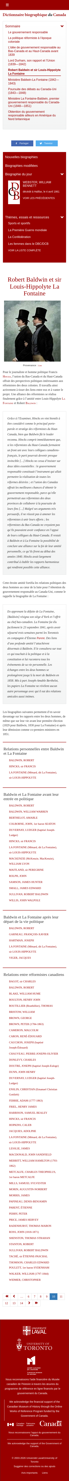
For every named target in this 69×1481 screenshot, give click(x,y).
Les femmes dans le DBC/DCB (28, 243)
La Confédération (19, 237)
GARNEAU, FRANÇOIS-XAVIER (29, 934)
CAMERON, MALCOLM (23, 1030)
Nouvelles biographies (21, 157)
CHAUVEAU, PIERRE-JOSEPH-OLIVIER (33, 1053)
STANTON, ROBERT (21, 1244)
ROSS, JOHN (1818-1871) (24, 1231)
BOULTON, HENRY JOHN (24, 999)
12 (6, 1303)
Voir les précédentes (39, 198)
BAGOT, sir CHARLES (22, 981)
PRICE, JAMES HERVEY (24, 1219)
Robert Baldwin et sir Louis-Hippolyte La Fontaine (34, 71)
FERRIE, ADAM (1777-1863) (26, 1100)
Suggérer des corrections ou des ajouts (34, 1466)
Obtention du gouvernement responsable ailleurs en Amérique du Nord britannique (32, 115)
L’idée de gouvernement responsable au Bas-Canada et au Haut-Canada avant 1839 (34, 51)
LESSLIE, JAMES (19, 1148)
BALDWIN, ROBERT (21, 760)
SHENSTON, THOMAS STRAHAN (29, 1238)
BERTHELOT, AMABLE (23, 817)
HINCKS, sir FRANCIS (22, 766)
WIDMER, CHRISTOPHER (25, 1279)
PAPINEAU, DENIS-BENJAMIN (28, 1201)
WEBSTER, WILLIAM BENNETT (37, 184)
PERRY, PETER (18, 1213)
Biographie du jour (18, 174)
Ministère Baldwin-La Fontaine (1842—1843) (33, 81)
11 (61, 1296)
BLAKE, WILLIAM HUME (25, 993)
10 (53, 1296)
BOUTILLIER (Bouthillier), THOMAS (31, 1005)
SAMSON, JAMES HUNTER (26, 882)
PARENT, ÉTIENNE (20, 1207)
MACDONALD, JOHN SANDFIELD (30, 1154)
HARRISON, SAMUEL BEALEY (28, 1112)
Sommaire (12, 26)
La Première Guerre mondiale (27, 230)
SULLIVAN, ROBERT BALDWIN (28, 894)
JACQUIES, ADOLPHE (22, 1131)
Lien (40, 366)
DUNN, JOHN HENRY (22, 1071)
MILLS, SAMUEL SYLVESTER (27, 1183)
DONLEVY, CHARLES (22, 1059)
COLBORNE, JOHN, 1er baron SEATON (32, 823)
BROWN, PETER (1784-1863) (26, 1024)
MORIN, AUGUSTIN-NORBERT (28, 1189)
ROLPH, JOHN (17, 875)
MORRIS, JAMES (19, 1195)
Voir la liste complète (24, 250)
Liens (45, 1472)
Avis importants (29, 1472)
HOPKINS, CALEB (20, 1124)
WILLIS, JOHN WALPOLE (24, 900)
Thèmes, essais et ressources (27, 217)
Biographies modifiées (21, 166)
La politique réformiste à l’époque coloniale (30, 39)
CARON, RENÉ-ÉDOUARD (25, 1036)
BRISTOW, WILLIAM (22, 1011)
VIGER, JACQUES (20, 957)
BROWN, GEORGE (20, 1018)
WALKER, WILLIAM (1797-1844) (29, 1273)
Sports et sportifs (19, 223)
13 (14, 1303)
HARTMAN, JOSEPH (21, 940)
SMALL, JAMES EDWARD (25, 888)
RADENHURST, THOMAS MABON (30, 1225)
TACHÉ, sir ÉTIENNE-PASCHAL (28, 1256)
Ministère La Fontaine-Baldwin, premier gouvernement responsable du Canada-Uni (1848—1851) (34, 102)
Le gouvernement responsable (28, 32)
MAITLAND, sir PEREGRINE (26, 869)
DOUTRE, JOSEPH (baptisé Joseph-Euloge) (34, 1065)
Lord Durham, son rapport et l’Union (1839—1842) (31, 62)
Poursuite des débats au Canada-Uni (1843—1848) (32, 91)
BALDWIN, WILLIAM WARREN (28, 811)
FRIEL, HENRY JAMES (23, 1106)
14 (21, 1303)
